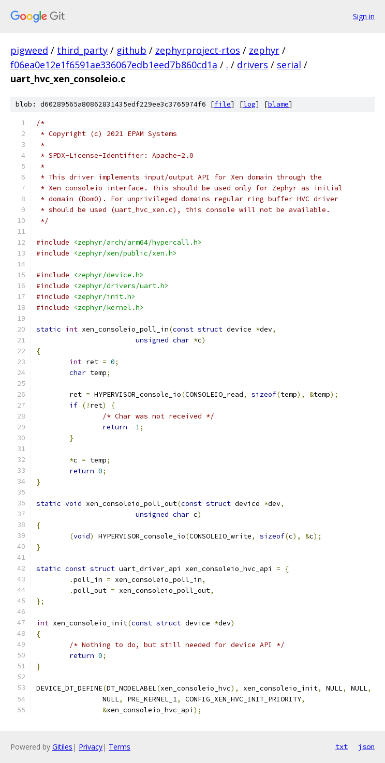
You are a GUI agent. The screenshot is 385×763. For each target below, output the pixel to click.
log (249, 104)
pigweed (29, 50)
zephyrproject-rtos (197, 50)
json (366, 746)
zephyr (264, 50)
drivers (252, 64)
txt (341, 746)
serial (289, 64)
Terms (119, 747)
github (131, 50)
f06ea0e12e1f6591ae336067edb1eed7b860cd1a (113, 64)
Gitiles (62, 747)
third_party (82, 50)
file (222, 104)
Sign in (364, 16)
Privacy (90, 747)
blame (278, 104)
